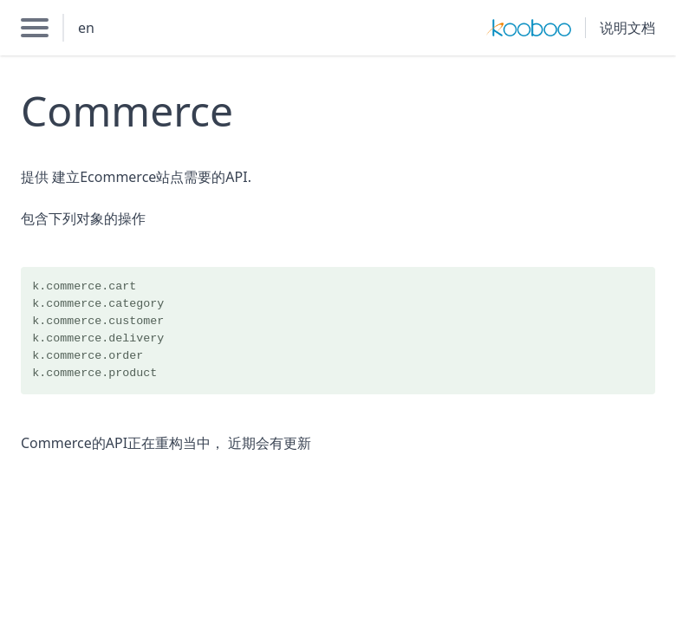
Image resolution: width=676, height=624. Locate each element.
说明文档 (627, 27)
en (86, 27)
